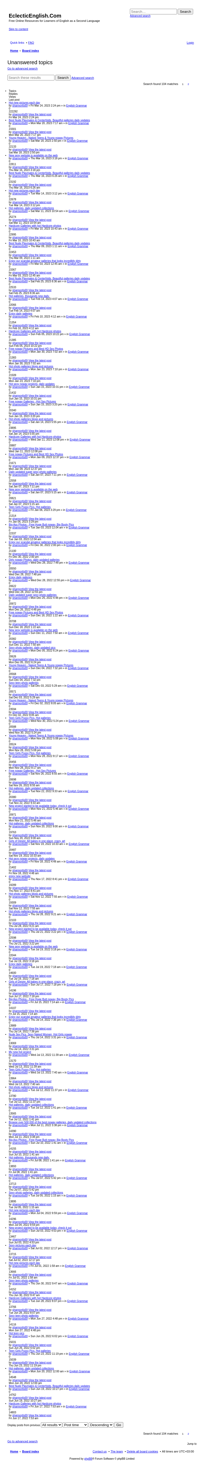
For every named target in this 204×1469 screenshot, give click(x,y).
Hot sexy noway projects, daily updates (32, 383)
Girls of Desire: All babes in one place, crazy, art (37, 841)
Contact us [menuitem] (100, 1451)
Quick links (17, 42)
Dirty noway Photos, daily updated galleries (34, 559)
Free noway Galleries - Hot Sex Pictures (32, 401)
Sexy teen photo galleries (24, 682)
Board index (30, 1451)
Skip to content (18, 29)
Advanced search (140, 15)
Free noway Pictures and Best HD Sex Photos (36, 348)
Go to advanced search (22, 68)
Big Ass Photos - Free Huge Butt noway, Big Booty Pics (41, 524)
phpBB (88, 1458)
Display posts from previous (34, 1425)
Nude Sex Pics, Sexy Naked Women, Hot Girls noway (40, 1034)
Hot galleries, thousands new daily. (29, 296)
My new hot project (20, 1052)
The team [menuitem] (116, 1451)
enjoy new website (20, 876)
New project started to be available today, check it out (40, 805)
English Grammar (76, 105)
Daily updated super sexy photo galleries (33, 471)
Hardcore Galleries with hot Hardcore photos (35, 225)
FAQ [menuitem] (31, 42)
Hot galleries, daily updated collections (31, 208)
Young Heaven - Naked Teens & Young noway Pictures (41, 137)
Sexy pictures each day (22, 1245)
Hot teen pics (16, 1333)
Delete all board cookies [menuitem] (142, 1451)
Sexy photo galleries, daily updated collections (36, 1192)
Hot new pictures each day (24, 102)
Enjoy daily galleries (20, 313)
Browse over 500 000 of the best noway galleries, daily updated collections (52, 1122)
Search (185, 12)
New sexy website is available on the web (33, 155)
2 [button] (188, 84)
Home (14, 1451)
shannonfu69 (20, 105)
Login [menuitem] (190, 42)
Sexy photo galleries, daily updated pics (32, 647)
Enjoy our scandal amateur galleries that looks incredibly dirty (45, 260)
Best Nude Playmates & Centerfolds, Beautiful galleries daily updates (49, 120)
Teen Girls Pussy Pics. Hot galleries (30, 507)
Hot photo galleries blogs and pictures (31, 366)
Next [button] (194, 84)
